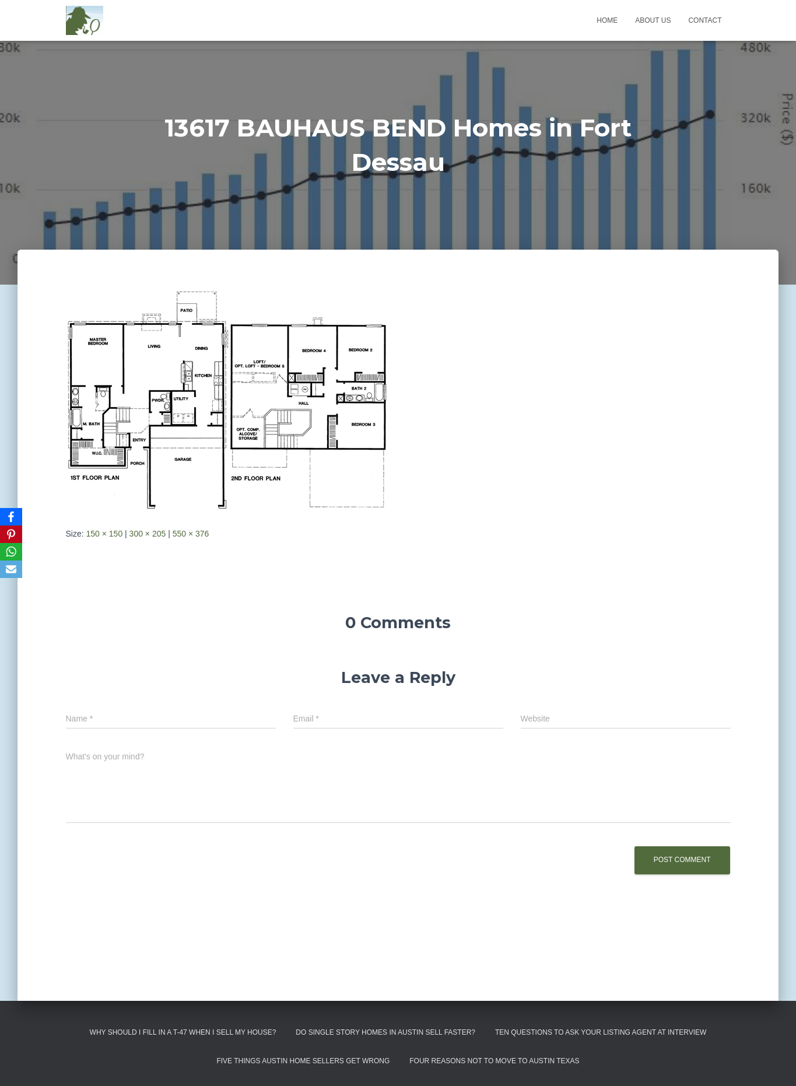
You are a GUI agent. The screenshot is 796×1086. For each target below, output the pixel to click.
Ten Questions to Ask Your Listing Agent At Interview (601, 1032)
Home (607, 20)
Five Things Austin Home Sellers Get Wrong (303, 1061)
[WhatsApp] (11, 551)
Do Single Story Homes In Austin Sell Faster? (385, 1032)
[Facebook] (11, 517)
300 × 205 (147, 533)
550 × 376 (191, 533)
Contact (704, 20)
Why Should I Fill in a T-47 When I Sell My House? (183, 1032)
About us (653, 20)
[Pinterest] (11, 534)
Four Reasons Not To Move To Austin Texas (494, 1061)
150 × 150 (104, 533)
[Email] (11, 569)
